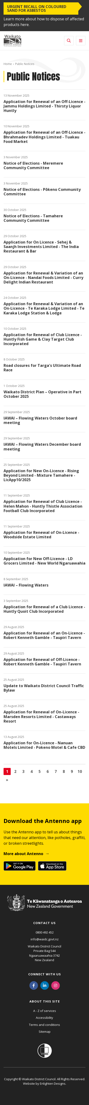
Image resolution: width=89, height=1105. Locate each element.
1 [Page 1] (7, 771)
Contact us (44, 923)
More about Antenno (23, 853)
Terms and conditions (44, 1025)
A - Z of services (44, 1011)
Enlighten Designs (53, 1083)
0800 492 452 (45, 932)
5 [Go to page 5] (39, 771)
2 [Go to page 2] (15, 771)
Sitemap (45, 1031)
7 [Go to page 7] (56, 771)
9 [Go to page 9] (72, 771)
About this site (44, 1001)
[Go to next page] (7, 779)
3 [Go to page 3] (23, 771)
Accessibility (44, 1017)
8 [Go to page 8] (64, 771)
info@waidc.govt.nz (45, 939)
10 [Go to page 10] (80, 771)
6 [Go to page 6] (48, 771)
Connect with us (44, 974)
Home (8, 64)
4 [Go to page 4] (31, 771)
